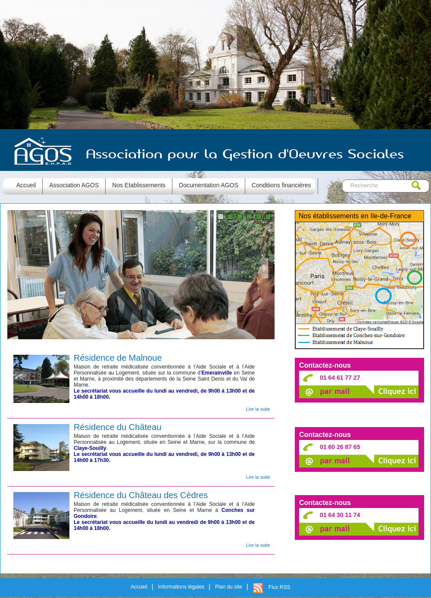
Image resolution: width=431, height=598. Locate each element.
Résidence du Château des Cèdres (141, 494)
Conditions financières (281, 185)
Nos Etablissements (139, 185)
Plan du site (228, 587)
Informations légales (181, 587)
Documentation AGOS (208, 185)
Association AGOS (74, 185)
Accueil (139, 587)
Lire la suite (258, 409)
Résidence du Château (117, 426)
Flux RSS (279, 587)
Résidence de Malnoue (118, 357)
